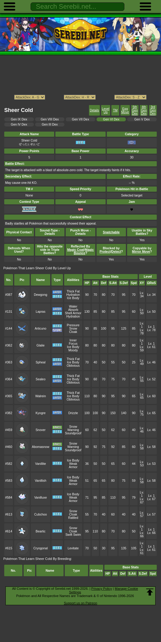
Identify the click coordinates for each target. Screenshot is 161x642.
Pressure (73, 325)
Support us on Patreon (80, 603)
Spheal (41, 362)
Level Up (105, 110)
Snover (40, 430)
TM (115, 110)
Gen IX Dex (19, 119)
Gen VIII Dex (50, 119)
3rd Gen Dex (153, 110)
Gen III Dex (50, 124)
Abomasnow (40, 447)
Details (94, 110)
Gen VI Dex (111, 119)
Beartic (41, 531)
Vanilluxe (40, 497)
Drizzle (73, 413)
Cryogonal (40, 548)
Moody (73, 350)
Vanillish (40, 480)
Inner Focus (73, 342)
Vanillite (40, 463)
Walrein (40, 396)
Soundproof (73, 433)
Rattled (73, 517)
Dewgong (40, 294)
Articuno (40, 328)
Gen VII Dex (80, 119)
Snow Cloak (73, 330)
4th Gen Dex (144, 110)
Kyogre (40, 413)
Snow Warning (73, 428)
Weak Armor (73, 465)
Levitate (73, 548)
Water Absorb (73, 308)
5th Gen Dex (135, 110)
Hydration (73, 294)
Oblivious (73, 365)
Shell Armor (73, 313)
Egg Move (125, 110)
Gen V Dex (142, 119)
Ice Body (73, 298)
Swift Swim (73, 534)
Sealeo (41, 379)
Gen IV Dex (19, 124)
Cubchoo (40, 514)
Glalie (41, 345)
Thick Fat (73, 291)
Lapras (40, 311)
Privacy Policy (101, 588)
